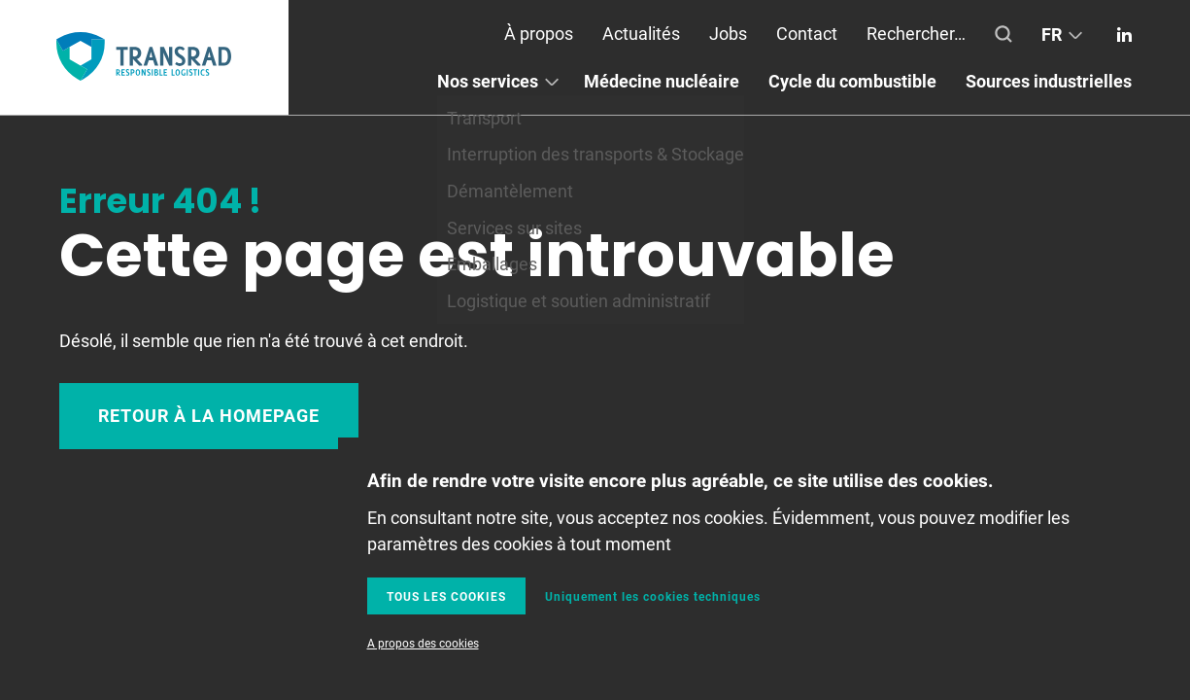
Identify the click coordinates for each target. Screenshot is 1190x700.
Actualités (641, 33)
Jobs (728, 33)
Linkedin (1124, 34)
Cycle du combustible (852, 80)
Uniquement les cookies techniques (653, 596)
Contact (806, 33)
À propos (538, 33)
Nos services (487, 80)
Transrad (143, 57)
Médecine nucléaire (661, 80)
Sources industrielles (1049, 80)
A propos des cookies (423, 642)
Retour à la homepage (209, 415)
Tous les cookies (446, 596)
